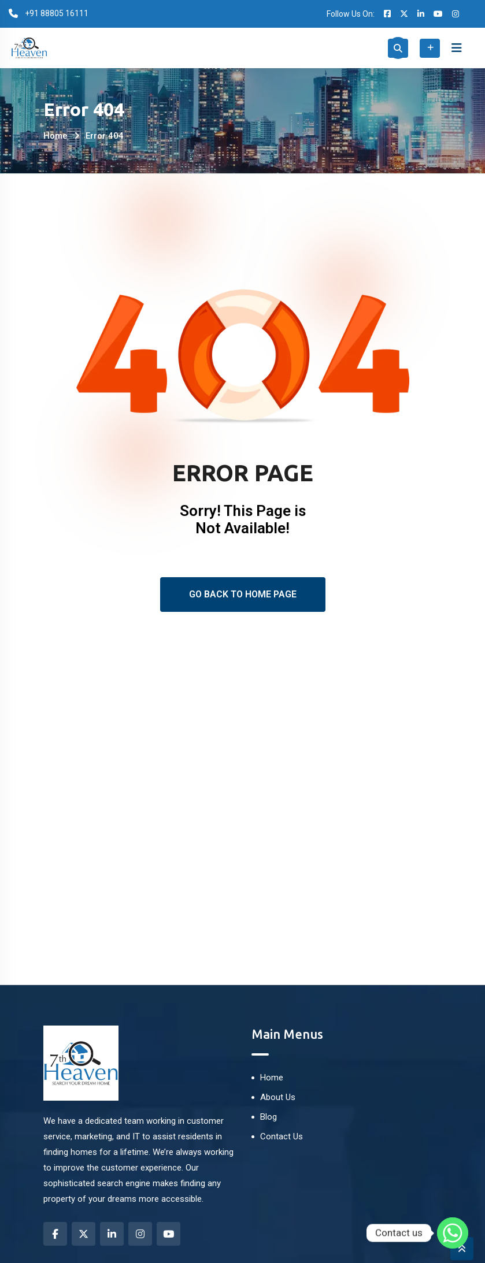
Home (55, 136)
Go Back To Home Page (243, 594)
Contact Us (281, 1136)
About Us (277, 1097)
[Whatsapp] (452, 1233)
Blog (268, 1117)
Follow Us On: (351, 13)
